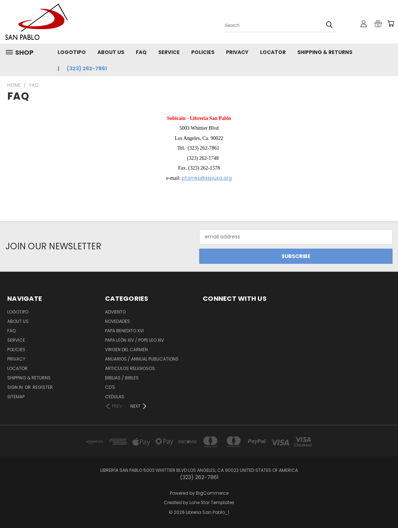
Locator (273, 52)
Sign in (15, 387)
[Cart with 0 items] (390, 23)
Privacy (237, 52)
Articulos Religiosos (130, 368)
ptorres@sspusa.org (207, 178)
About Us (110, 52)
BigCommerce (212, 493)
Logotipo (72, 52)
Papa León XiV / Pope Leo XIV (134, 340)
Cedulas (114, 397)
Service (169, 52)
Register (43, 387)
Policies (202, 52)
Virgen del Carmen (126, 349)
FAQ (141, 52)
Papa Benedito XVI (124, 331)
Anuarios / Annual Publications (142, 359)
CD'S (110, 387)
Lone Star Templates (211, 502)
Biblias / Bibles (122, 378)
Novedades (117, 321)
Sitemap (16, 397)
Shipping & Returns (324, 52)
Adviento (115, 312)
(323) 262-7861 (87, 68)
